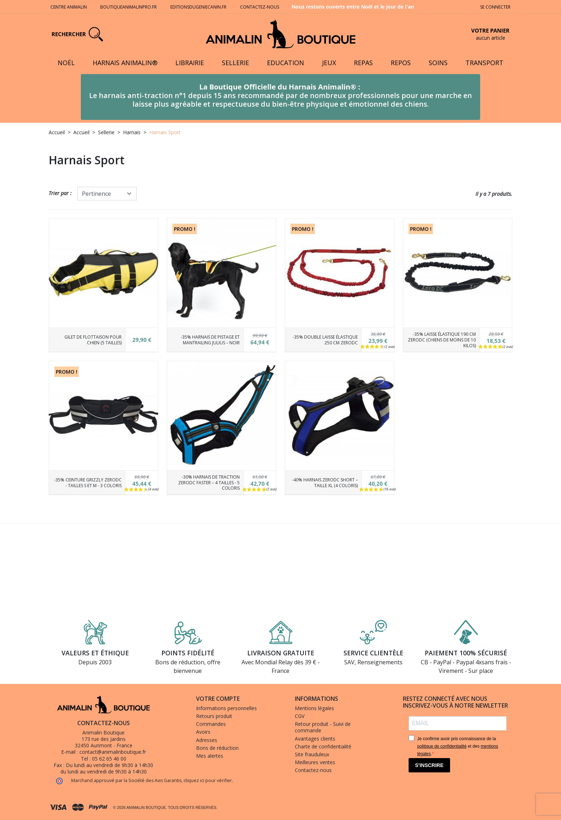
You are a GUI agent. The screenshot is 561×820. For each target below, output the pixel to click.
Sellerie (235, 62)
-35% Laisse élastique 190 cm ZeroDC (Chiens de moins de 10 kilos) (442, 339)
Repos (401, 62)
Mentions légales (314, 708)
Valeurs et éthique (95, 653)
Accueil (57, 132)
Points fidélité (187, 653)
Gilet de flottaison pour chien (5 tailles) (93, 340)
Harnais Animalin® (125, 62)
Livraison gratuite (280, 653)
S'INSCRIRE (429, 765)
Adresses (206, 740)
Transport (484, 62)
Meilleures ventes (315, 762)
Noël (66, 62)
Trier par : (60, 193)
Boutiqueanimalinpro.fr (128, 7)
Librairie (189, 62)
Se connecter (495, 7)
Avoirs (203, 731)
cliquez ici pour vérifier (208, 780)
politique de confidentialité (442, 746)
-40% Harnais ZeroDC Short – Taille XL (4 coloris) (325, 483)
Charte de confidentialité (323, 746)
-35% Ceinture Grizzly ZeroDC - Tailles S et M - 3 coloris (88, 483)
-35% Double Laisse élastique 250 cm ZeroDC (325, 340)
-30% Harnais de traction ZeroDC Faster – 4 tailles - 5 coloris (209, 482)
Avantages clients (315, 738)
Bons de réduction (217, 747)
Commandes (211, 723)
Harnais (132, 132)
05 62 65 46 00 (109, 758)
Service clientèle (373, 653)
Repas (363, 62)
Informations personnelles (226, 708)
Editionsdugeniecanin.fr (198, 7)
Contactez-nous (260, 7)
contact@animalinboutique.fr (112, 751)
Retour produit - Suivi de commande (323, 727)
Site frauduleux (312, 754)
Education (285, 62)
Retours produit (214, 716)
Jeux (329, 62)
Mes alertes (209, 755)
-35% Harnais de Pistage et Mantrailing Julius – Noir (210, 340)
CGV (299, 716)
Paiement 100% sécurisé (466, 653)
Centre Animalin (68, 7)
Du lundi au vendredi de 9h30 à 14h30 (109, 765)
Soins (438, 62)
